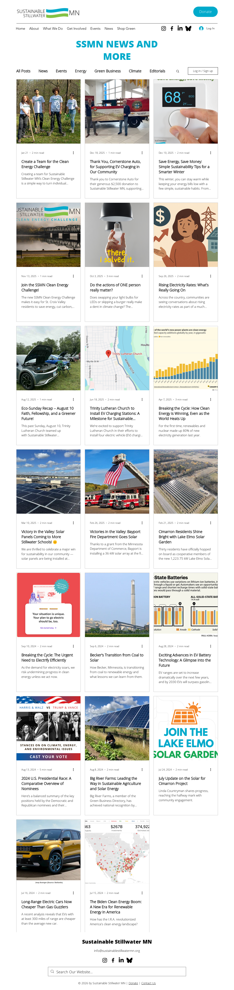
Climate (135, 71)
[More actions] (74, 152)
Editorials (157, 71)
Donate (133, 983)
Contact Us (148, 983)
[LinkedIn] (180, 28)
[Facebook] (172, 28)
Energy (80, 71)
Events (61, 71)
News (43, 71)
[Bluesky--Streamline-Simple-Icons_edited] (188, 28)
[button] (178, 71)
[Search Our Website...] (116, 972)
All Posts (23, 71)
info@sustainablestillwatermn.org (117, 951)
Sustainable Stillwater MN (117, 941)
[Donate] (205, 12)
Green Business (107, 71)
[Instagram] (164, 28)
